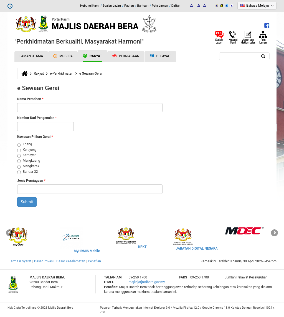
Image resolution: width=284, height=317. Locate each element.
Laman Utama (31, 56)
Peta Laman (160, 5)
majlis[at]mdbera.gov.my (146, 282)
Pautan (129, 5)
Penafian (94, 261)
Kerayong (27, 150)
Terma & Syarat (20, 261)
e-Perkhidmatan (61, 73)
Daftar (175, 5)
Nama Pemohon (30, 99)
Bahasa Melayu (257, 5)
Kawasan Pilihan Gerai (35, 137)
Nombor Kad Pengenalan (37, 118)
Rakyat (92, 56)
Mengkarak (28, 166)
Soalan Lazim (112, 5)
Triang (24, 144)
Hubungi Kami (89, 5)
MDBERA (63, 56)
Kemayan (26, 155)
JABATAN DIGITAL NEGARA (196, 248)
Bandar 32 (27, 172)
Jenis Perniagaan (31, 180)
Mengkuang (28, 161)
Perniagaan (126, 56)
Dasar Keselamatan (70, 261)
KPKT (142, 247)
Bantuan (143, 5)
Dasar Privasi (44, 261)
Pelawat (160, 56)
